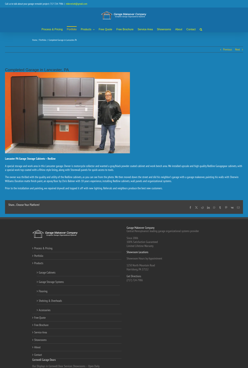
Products (38, 263)
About (37, 347)
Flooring (43, 291)
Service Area (40, 332)
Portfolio (38, 256)
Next (237, 49)
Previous (227, 49)
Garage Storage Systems (51, 282)
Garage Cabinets (47, 272)
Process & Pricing (43, 248)
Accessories (44, 310)
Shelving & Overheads (50, 301)
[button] (201, 29)
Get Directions (134, 276)
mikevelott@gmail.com (76, 3)
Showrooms (40, 340)
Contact (38, 355)
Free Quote (40, 318)
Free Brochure (41, 325)
